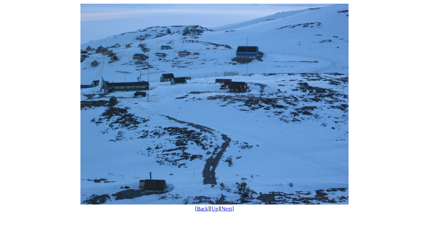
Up (214, 209)
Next (227, 209)
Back (202, 209)
